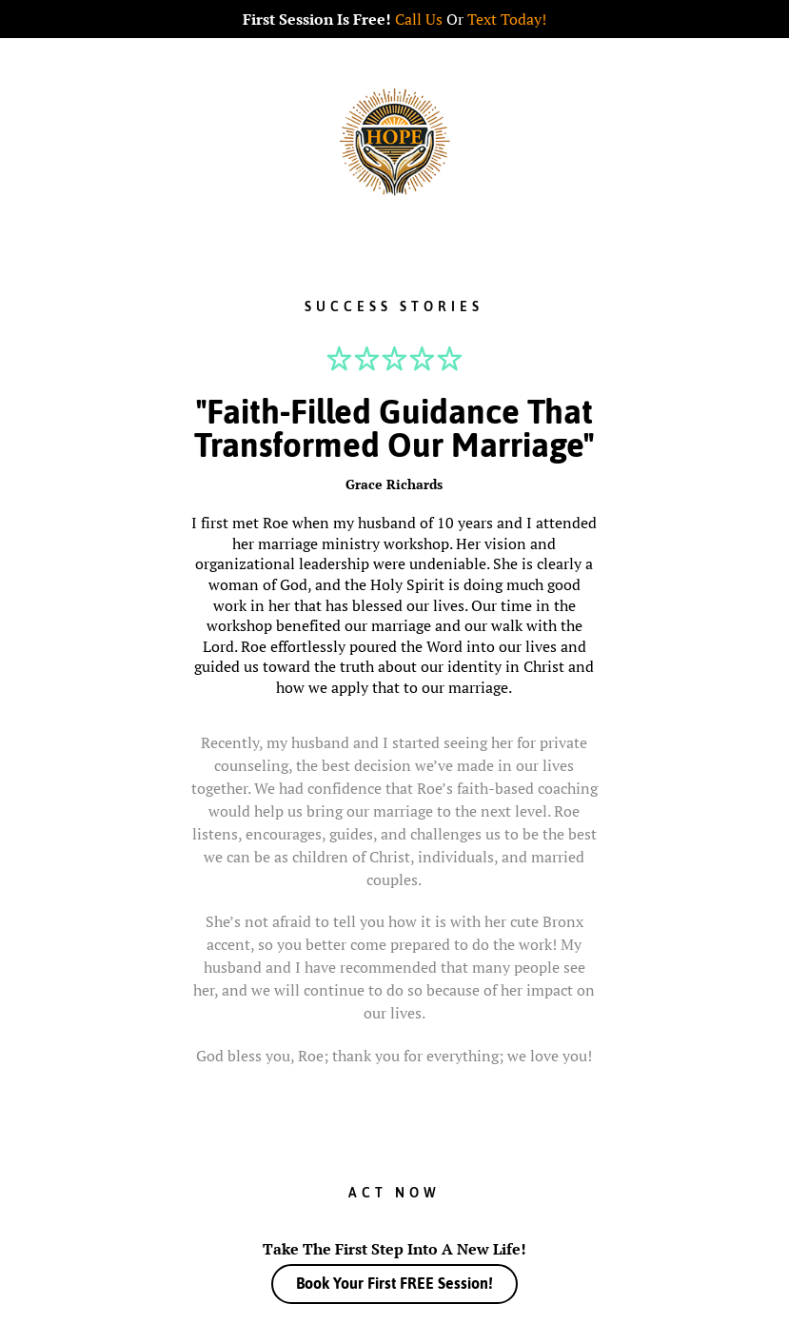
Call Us (419, 19)
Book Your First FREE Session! (394, 1283)
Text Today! (506, 19)
